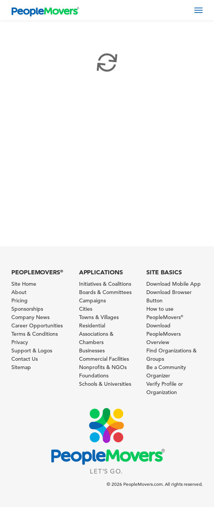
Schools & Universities (105, 383)
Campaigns (92, 300)
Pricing (19, 300)
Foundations (94, 375)
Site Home (23, 283)
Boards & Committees (105, 292)
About (18, 292)
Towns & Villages (99, 317)
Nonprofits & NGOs (103, 367)
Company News (30, 317)
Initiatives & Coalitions (105, 283)
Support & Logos (31, 350)
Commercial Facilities (104, 358)
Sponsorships (27, 308)
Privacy (19, 342)
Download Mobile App (173, 283)
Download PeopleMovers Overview (163, 334)
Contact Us (24, 358)
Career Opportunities (37, 325)
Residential (92, 325)
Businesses (92, 350)
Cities (85, 308)
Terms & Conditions (34, 333)
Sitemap (21, 367)
